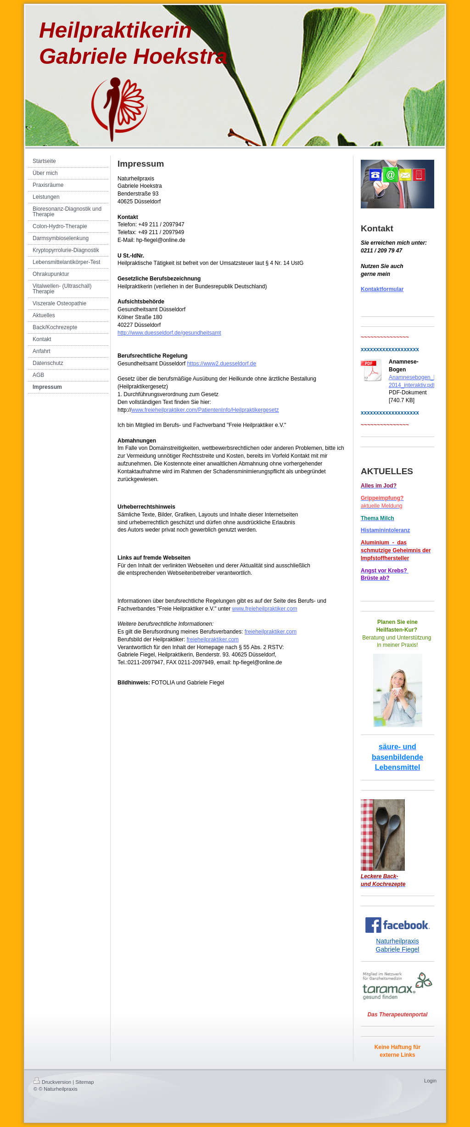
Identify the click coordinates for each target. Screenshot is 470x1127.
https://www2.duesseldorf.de (221, 363)
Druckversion (52, 1082)
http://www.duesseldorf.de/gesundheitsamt (169, 333)
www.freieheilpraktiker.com (264, 609)
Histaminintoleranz (385, 530)
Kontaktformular (382, 289)
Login (430, 1080)
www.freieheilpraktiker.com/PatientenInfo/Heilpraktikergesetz (205, 410)
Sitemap (84, 1082)
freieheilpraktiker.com (271, 631)
